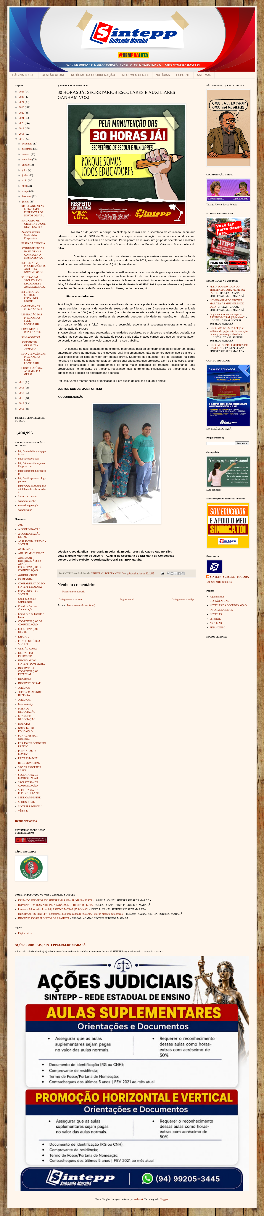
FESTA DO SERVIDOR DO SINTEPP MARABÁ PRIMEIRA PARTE (227, 289)
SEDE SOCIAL (26, 802)
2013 (22, 398)
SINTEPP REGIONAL (30, 806)
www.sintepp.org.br (28, 505)
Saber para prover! (28, 496)
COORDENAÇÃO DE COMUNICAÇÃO (30, 623)
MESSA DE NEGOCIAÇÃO (27, 718)
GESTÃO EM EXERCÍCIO (25, 655)
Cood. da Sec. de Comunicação (27, 600)
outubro (26, 154)
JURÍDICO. (24, 699)
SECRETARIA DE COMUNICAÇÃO (28, 784)
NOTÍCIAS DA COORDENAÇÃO (93, 75)
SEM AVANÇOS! (30, 337)
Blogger (164, 1199)
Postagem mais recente (70, 599)
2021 (22, 118)
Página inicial (127, 599)
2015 (22, 387)
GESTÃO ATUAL (53, 75)
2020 (22, 123)
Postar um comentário (73, 591)
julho (25, 170)
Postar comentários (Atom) (81, 605)
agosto (25, 164)
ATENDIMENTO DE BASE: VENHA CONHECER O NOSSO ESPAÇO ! (33, 253)
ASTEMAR (204, 75)
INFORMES (24, 678)
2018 (22, 133)
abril (24, 186)
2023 (22, 107)
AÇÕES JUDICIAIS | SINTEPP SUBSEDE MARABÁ (50, 945)
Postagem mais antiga (183, 599)
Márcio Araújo (25, 704)
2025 (22, 96)
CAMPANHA (25, 579)
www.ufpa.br (25, 510)
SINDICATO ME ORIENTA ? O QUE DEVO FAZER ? (33, 223)
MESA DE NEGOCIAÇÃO (27, 710)
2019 (22, 128)
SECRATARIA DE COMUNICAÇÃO (28, 776)
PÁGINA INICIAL (23, 75)
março (25, 191)
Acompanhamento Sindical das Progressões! (31, 235)
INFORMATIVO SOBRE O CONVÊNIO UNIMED (30, 296)
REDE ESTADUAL (28, 758)
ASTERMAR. (25, 549)
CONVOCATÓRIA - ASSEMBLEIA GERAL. (32, 371)
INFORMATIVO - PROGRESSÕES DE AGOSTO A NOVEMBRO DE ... (33, 268)
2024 (22, 102)
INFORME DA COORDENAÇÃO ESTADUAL (28, 671)
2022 (22, 112)
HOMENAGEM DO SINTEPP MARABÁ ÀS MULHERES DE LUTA (227, 303)
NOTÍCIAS (163, 75)
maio (25, 180)
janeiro (26, 201)
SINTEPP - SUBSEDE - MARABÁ (229, 576)
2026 (22, 91)
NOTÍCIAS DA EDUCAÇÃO (26, 730)
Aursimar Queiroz (27, 574)
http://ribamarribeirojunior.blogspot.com (32, 465)
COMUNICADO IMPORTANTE (31, 331)
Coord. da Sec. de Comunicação (27, 608)
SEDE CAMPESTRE (29, 797)
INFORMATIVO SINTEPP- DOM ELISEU (32, 662)
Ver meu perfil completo (219, 582)
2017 (22, 139)
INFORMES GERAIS (135, 75)
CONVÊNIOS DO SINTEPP (28, 593)
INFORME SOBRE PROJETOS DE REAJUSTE (44, 918)
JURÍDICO (24, 687)
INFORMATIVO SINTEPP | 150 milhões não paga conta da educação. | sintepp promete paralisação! (229, 331)
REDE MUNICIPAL (29, 763)
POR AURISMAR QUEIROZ (28, 737)
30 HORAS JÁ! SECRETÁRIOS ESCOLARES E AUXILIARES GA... (33, 282)
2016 (22, 382)
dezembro (27, 143)
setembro (27, 159)
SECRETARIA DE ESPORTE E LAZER (29, 792)
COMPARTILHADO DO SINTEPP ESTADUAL (31, 585)
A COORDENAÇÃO (29, 529)
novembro (27, 148)
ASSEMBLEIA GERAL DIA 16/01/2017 (29, 345)
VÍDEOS (23, 811)
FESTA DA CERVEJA (33, 243)
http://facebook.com (28, 458)
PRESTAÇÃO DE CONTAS (27, 753)
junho (25, 175)
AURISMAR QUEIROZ (31, 553)
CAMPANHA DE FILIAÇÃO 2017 (31, 308)
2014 (22, 392)
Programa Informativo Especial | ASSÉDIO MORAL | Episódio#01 (228, 316)
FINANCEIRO (218, 627)
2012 (22, 403)
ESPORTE (183, 75)
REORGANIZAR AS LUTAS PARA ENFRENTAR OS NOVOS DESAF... (32, 211)
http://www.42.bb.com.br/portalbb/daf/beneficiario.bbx (32, 489)
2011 (22, 408)
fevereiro (27, 196)
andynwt (138, 1199)
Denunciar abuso (26, 821)
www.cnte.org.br (27, 501)
